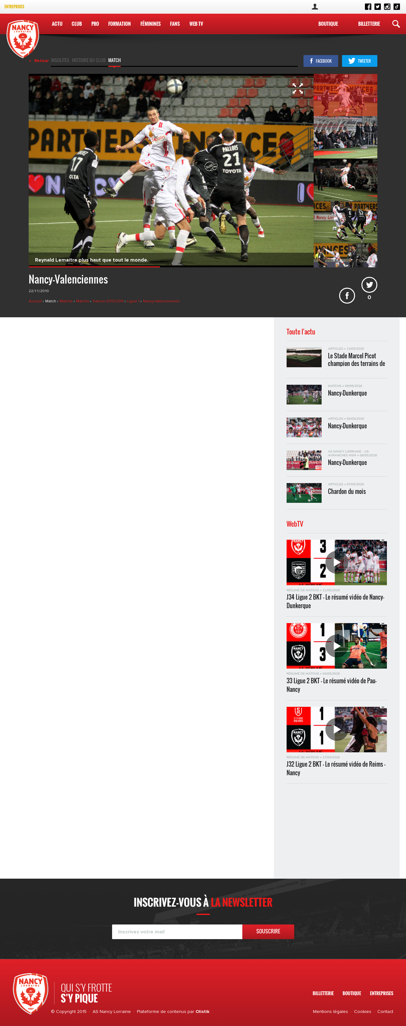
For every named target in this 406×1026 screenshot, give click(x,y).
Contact (385, 1011)
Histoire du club (89, 60)
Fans (175, 23)
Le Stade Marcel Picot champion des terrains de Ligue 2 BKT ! (356, 359)
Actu (57, 23)
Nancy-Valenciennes (161, 301)
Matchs (67, 301)
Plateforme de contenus (161, 1011)
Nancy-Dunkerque (347, 393)
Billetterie (369, 23)
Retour (41, 61)
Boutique (328, 23)
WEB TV (196, 23)
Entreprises (14, 6)
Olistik (203, 1011)
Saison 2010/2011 (109, 301)
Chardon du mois (347, 491)
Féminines (150, 23)
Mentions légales (330, 1011)
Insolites (60, 60)
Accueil (36, 301)
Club (77, 23)
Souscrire (268, 931)
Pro (95, 23)
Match (114, 60)
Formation (119, 23)
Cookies (362, 1011)
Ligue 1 (133, 301)
